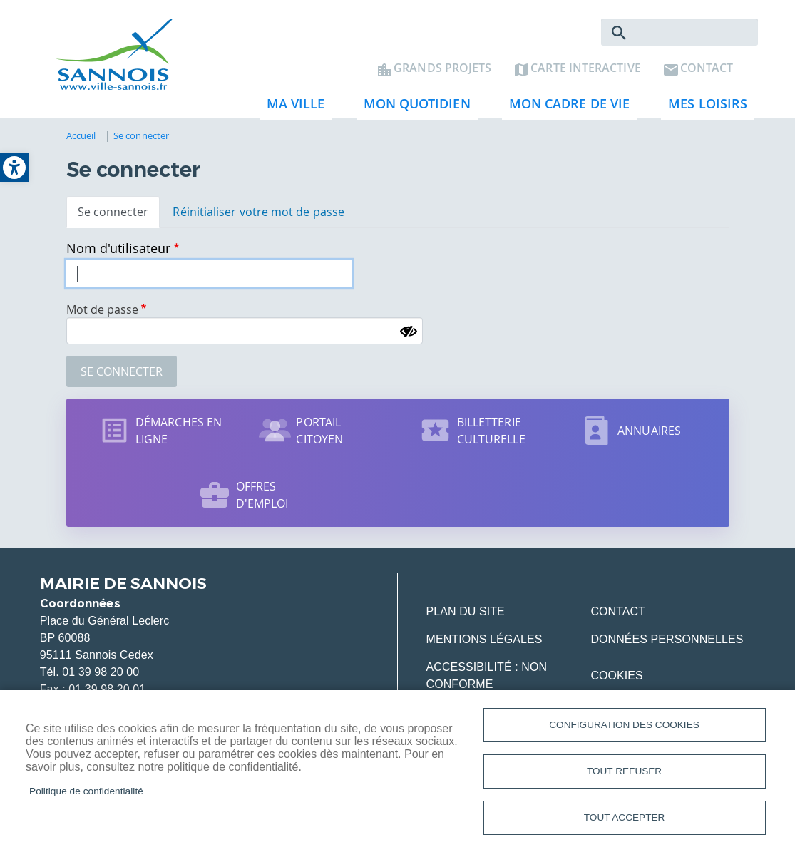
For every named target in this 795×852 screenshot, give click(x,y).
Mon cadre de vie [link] (566, 107)
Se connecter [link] (141, 135)
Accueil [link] (81, 135)
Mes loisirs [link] (704, 107)
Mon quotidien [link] (414, 107)
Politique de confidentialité (86, 791)
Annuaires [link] (649, 430)
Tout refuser (624, 771)
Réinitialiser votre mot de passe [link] (258, 212)
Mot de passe (102, 309)
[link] (14, 167)
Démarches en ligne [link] (178, 430)
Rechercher (619, 33)
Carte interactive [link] (585, 68)
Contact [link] (707, 68)
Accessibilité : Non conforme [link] (487, 675)
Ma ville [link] (292, 107)
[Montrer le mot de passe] (408, 331)
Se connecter (122, 371)
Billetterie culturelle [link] (491, 430)
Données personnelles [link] (666, 639)
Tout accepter (624, 817)
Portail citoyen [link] (319, 430)
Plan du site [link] (465, 611)
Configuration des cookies (624, 724)
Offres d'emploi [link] (262, 494)
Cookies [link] (616, 675)
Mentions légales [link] (484, 639)
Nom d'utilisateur (118, 248)
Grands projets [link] (442, 68)
